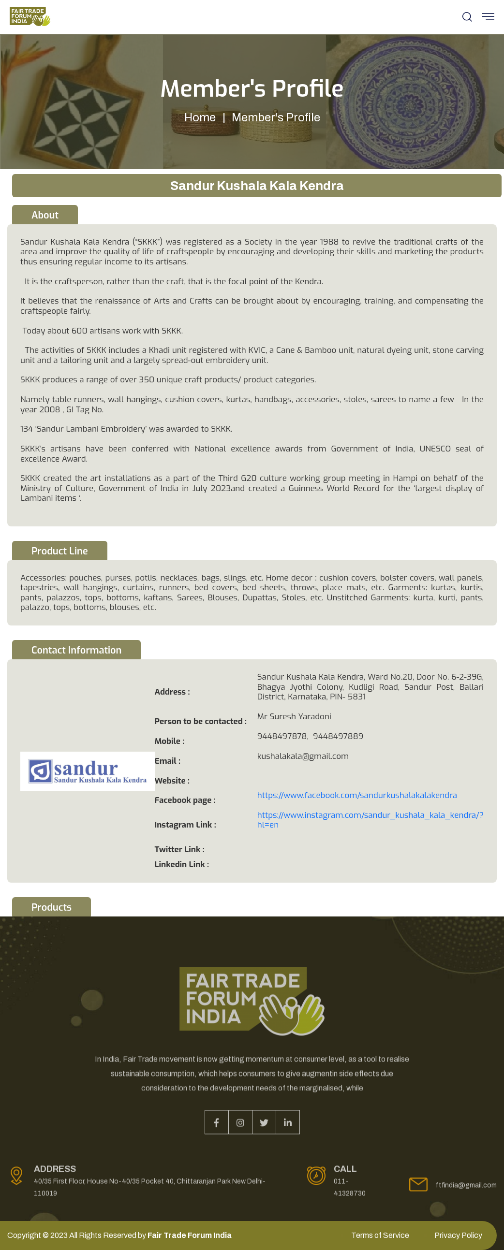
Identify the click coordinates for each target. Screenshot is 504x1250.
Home (200, 117)
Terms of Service (380, 1235)
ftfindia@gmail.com (466, 1189)
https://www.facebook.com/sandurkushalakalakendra (357, 795)
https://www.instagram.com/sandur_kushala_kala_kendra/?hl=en (370, 820)
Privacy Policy (458, 1235)
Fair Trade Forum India (190, 1235)
